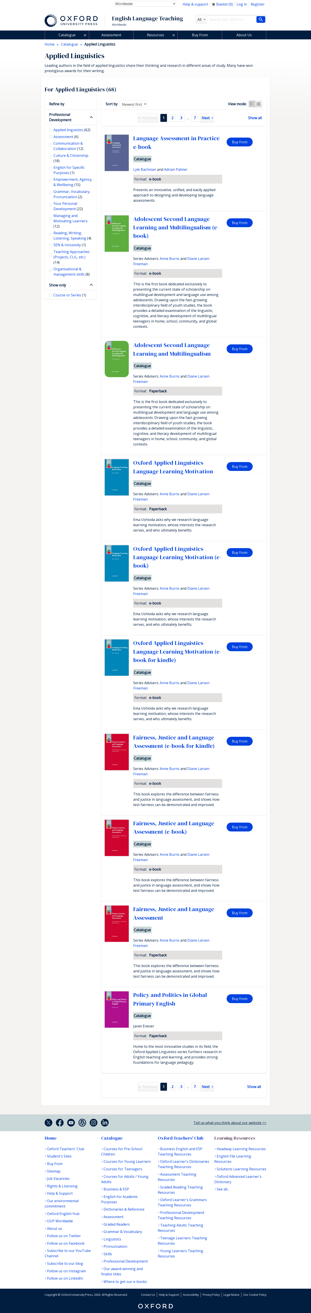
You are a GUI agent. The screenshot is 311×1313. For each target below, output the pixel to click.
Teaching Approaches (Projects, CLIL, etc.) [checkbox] (71, 257)
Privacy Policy (211, 1295)
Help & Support (60, 1193)
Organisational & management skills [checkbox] (71, 272)
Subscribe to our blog (65, 1263)
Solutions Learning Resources (241, 1169)
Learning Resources (234, 1138)
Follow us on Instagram (66, 1271)
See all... (223, 1189)
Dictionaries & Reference (124, 1209)
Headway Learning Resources (241, 1148)
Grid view (258, 104)
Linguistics (112, 1239)
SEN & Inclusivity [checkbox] (69, 244)
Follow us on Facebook (66, 1243)
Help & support (195, 4)
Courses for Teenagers (123, 1169)
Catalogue (67, 35)
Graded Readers (117, 1224)
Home (51, 1138)
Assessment (111, 35)
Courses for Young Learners (127, 1161)
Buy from (239, 142)
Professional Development (60, 117)
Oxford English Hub (63, 1213)
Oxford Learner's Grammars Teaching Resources (182, 1202)
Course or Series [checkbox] (69, 295)
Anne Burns (169, 258)
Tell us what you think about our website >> (229, 1122)
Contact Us (148, 1295)
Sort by (112, 104)
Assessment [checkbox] (65, 136)
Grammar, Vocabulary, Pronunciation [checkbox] (71, 194)
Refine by (56, 104)
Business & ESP (116, 1189)
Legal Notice (231, 1295)
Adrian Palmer (176, 169)
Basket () (222, 4)
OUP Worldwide (60, 1221)
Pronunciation (115, 1246)
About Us (244, 35)
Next (206, 117)
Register (258, 4)
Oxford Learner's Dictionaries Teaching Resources (183, 1164)
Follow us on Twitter (64, 1235)
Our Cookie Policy (254, 1295)
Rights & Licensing (62, 1186)
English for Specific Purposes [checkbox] (69, 170)
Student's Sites (59, 1156)
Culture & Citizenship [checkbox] (70, 158)
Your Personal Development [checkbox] (68, 206)
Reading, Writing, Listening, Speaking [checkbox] (72, 235)
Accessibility (191, 1295)
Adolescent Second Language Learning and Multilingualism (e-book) (176, 227)
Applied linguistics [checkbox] (71, 129)
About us (54, 1228)
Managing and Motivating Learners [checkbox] (70, 221)
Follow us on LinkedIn (65, 1278)
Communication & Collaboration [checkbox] (68, 146)
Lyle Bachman (144, 169)
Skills (108, 1254)
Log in (242, 4)
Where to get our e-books (125, 1281)
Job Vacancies (58, 1178)
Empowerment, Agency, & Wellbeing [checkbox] (72, 182)
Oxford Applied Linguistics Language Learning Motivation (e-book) (177, 557)
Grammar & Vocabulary (123, 1231)
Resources (155, 35)
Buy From (200, 35)
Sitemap (54, 1171)
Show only (57, 285)
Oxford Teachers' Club (65, 1148)
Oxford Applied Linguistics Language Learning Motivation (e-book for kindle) (177, 651)
